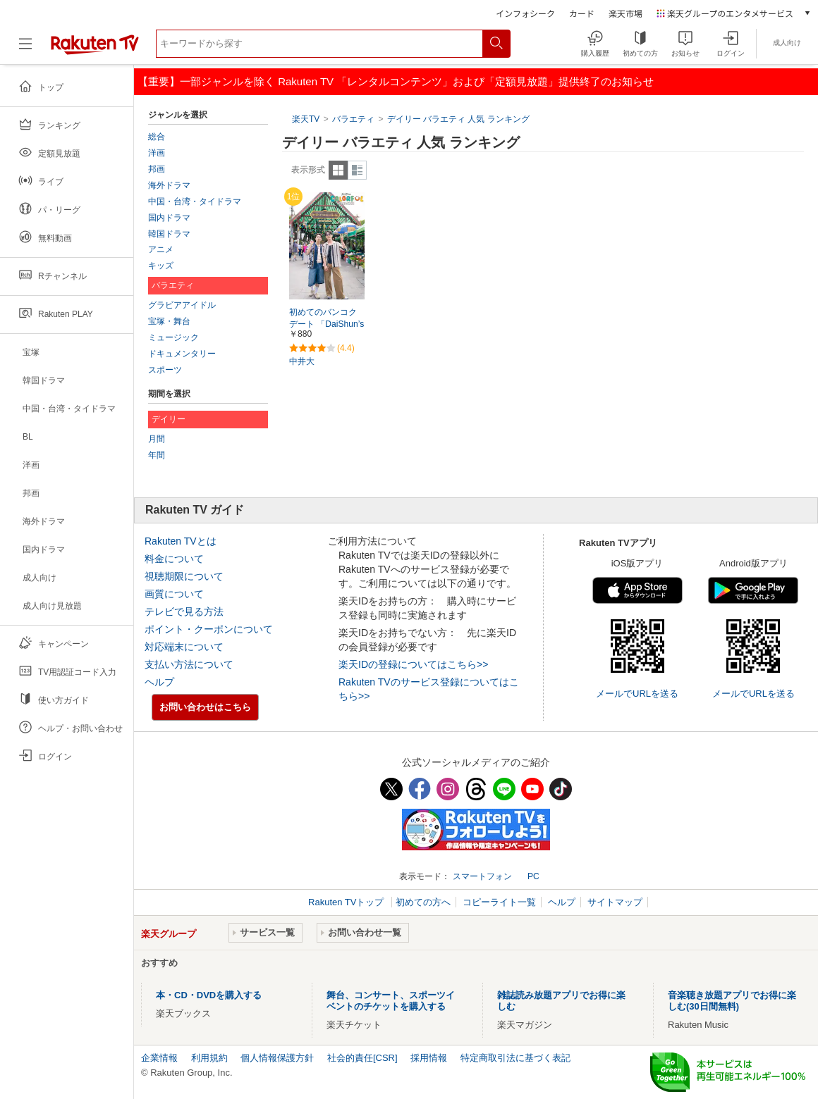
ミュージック (173, 337)
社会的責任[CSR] (362, 1058)
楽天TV (305, 119)
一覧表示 (338, 170)
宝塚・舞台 (169, 321)
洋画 (156, 153)
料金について (174, 558)
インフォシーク (525, 13)
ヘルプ (159, 682)
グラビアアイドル (182, 305)
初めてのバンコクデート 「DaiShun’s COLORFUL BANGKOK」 (326, 324)
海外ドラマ (169, 185)
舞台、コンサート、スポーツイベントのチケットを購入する (390, 1001)
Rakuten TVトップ (347, 902)
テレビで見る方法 (184, 611)
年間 (156, 455)
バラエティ (353, 119)
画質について (174, 594)
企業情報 (159, 1058)
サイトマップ (614, 902)
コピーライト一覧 (499, 902)
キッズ (160, 266)
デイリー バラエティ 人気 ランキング (458, 119)
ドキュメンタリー (182, 354)
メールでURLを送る (637, 693)
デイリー (168, 419)
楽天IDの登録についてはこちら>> (413, 664)
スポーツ (165, 370)
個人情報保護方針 (277, 1058)
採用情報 (428, 1058)
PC (533, 876)
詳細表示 (357, 170)
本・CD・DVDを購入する (209, 995)
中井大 (302, 361)
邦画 (156, 169)
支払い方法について (189, 664)
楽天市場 (625, 13)
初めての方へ (423, 902)
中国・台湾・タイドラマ (194, 201)
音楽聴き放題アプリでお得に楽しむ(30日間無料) (732, 1001)
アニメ (160, 249)
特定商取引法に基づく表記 (515, 1058)
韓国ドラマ (169, 234)
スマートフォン (482, 876)
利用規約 (209, 1058)
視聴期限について (184, 576)
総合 (156, 137)
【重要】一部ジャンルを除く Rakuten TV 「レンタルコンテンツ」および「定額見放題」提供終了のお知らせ (396, 81)
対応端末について (184, 646)
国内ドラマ (169, 218)
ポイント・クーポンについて (209, 629)
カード (581, 13)
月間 (156, 439)
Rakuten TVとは (180, 541)
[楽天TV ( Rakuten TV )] (95, 49)
